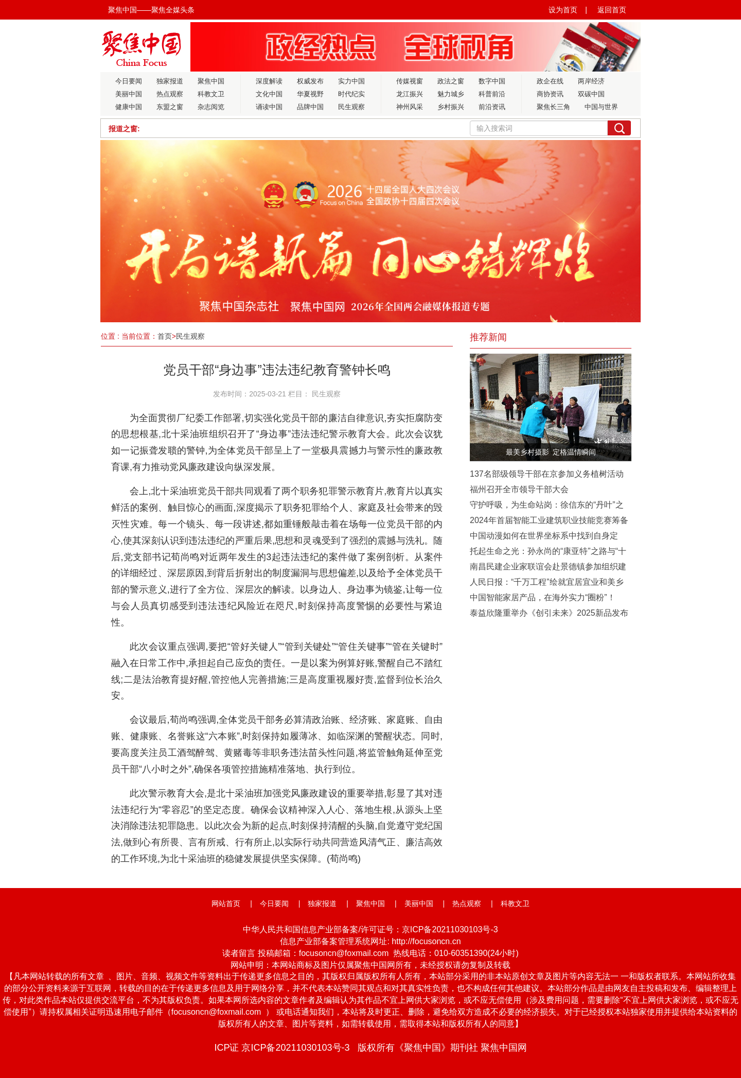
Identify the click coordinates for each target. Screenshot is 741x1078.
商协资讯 (550, 94)
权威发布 (310, 81)
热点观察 (169, 94)
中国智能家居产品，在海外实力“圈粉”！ (542, 597)
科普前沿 (492, 94)
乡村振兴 (450, 107)
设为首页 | (568, 10)
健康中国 (128, 107)
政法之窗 (450, 81)
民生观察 (351, 107)
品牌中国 (310, 107)
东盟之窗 (169, 107)
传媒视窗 (409, 81)
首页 (164, 336)
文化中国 (269, 94)
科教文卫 (211, 94)
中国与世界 (601, 107)
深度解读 (269, 81)
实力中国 (351, 81)
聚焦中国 (211, 81)
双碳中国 (591, 94)
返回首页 (611, 10)
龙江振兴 (409, 94)
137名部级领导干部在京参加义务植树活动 (547, 474)
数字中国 (492, 81)
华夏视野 (310, 94)
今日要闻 (128, 81)
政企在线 (550, 81)
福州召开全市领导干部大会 (519, 489)
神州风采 (409, 107)
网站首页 (225, 903)
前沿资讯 (492, 107)
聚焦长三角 (553, 107)
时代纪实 (351, 94)
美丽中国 (128, 94)
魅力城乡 (450, 94)
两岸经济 (591, 81)
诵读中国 (269, 107)
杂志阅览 (211, 107)
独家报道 (169, 81)
